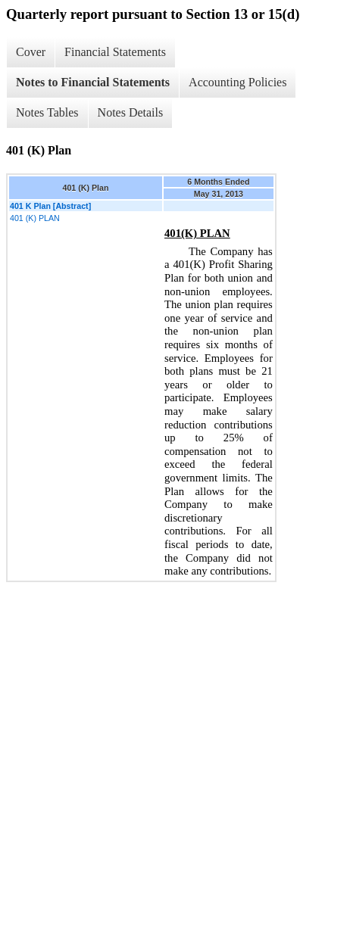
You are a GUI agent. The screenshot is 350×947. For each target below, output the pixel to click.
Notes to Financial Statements (93, 82)
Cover (30, 51)
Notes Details (131, 112)
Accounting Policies (237, 82)
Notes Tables (47, 112)
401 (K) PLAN (35, 218)
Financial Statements (115, 51)
